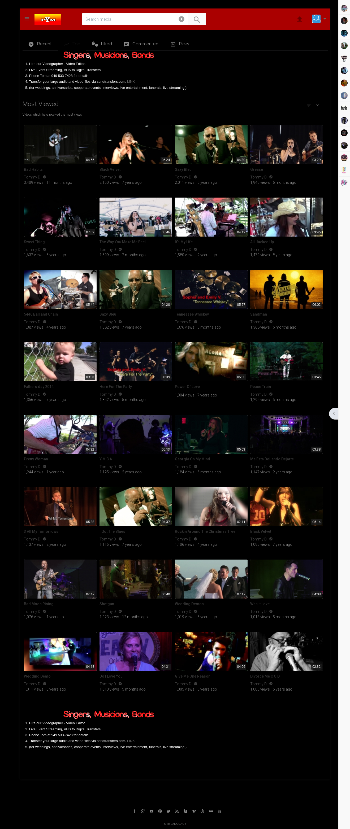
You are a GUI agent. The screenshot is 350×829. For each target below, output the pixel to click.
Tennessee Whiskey (192, 314)
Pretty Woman (36, 459)
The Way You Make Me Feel (123, 242)
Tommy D (32, 177)
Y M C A (106, 459)
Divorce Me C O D (265, 676)
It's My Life (184, 242)
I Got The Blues (112, 531)
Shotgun (107, 604)
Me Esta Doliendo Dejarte (272, 459)
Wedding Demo (37, 676)
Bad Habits (33, 169)
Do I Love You (111, 676)
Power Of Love (187, 387)
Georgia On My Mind (192, 459)
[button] (181, 20)
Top (71, 44)
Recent (40, 44)
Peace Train (260, 387)
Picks (179, 44)
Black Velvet (110, 169)
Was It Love (260, 604)
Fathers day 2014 (39, 387)
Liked (102, 44)
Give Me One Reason (192, 676)
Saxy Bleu (183, 169)
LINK (131, 82)
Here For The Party (116, 387)
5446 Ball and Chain (41, 314)
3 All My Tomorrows (41, 531)
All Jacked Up (262, 242)
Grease (256, 169)
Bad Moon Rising (39, 604)
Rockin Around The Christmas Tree (205, 531)
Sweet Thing (34, 242)
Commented (141, 44)
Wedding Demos (189, 604)
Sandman (258, 314)
